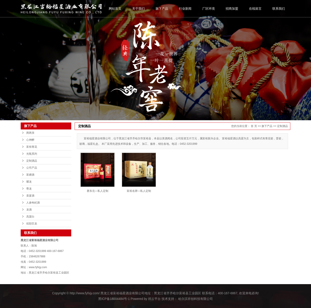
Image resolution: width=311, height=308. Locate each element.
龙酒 (29, 209)
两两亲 (30, 132)
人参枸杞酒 (33, 202)
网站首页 (115, 8)
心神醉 (30, 139)
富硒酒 (30, 174)
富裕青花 (31, 146)
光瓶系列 (31, 153)
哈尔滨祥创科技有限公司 (195, 299)
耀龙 (29, 181)
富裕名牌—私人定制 (139, 190)
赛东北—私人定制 (97, 190)
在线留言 (255, 8)
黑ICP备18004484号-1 (114, 299)
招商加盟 (232, 8)
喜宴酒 (30, 195)
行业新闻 (185, 8)
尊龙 (29, 188)
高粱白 (30, 216)
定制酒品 (31, 160)
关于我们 (138, 8)
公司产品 (31, 167)
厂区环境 (208, 8)
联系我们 (278, 8)
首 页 (254, 126)
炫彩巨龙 (31, 223)
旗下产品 (162, 8)
